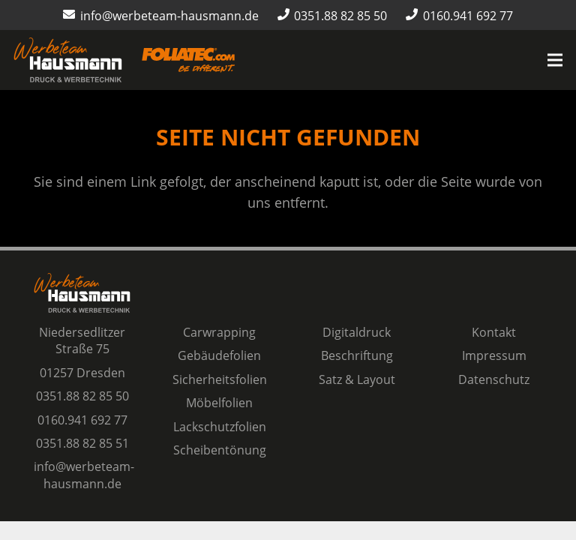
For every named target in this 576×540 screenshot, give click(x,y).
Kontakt (494, 332)
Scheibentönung (219, 450)
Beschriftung (357, 355)
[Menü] (555, 60)
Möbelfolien (219, 402)
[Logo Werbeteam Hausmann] (68, 60)
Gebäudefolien (219, 355)
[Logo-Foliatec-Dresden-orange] (188, 60)
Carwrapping (219, 332)
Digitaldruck (356, 332)
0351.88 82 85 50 (82, 396)
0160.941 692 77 (83, 420)
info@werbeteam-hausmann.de (84, 474)
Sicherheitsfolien (219, 379)
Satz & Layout (357, 379)
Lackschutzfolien (219, 426)
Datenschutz (494, 379)
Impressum (494, 355)
